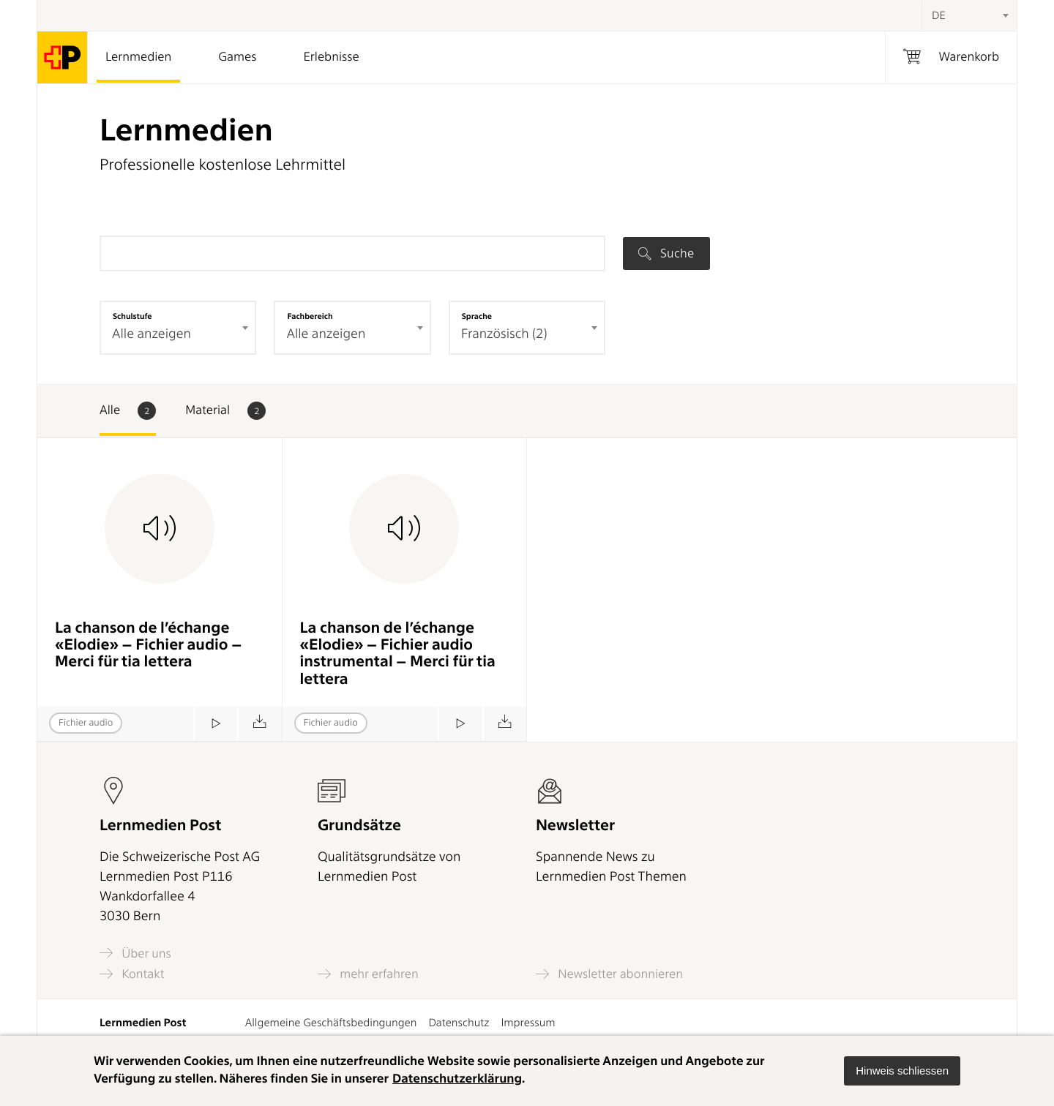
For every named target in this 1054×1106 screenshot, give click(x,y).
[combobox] (969, 15)
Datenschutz (458, 1022)
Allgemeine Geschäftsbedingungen (331, 1022)
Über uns (135, 953)
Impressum (528, 1022)
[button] (902, 1071)
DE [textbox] (939, 15)
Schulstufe (132, 316)
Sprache (477, 316)
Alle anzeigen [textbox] (151, 334)
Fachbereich (309, 316)
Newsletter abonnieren (609, 974)
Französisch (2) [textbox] (504, 334)
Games (237, 57)
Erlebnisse (331, 57)
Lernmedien (138, 57)
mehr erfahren (368, 974)
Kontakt (132, 974)
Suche (666, 253)
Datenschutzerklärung (457, 1079)
